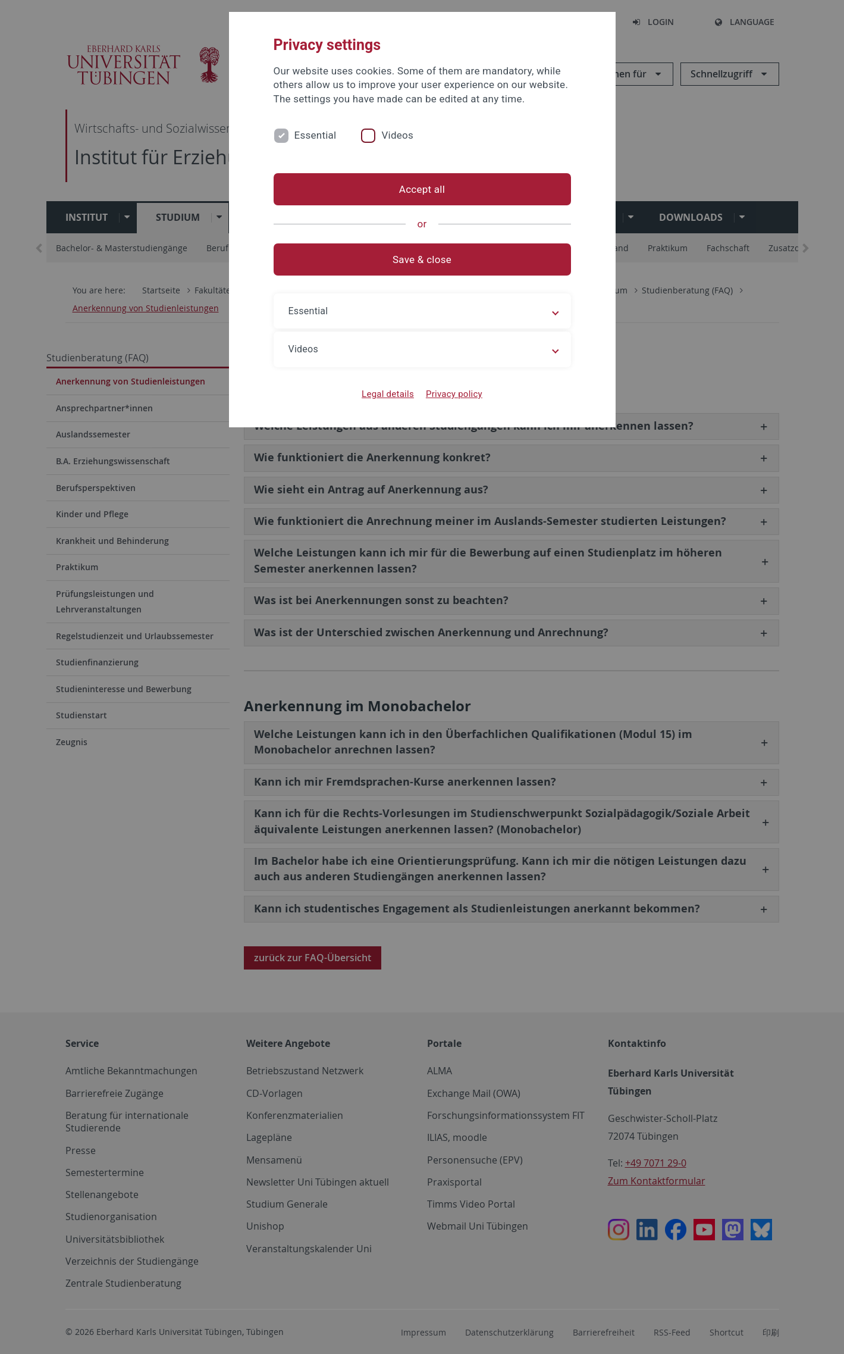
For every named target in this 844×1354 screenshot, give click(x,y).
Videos (397, 135)
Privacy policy (454, 394)
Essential (315, 135)
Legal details (388, 394)
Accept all (422, 189)
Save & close (422, 259)
